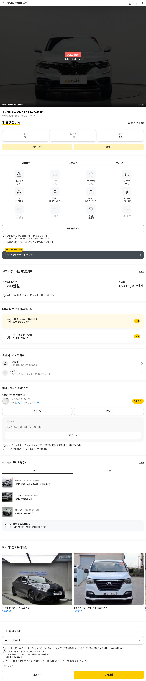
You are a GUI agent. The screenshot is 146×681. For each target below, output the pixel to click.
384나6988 (18, 3)
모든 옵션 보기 (73, 228)
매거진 (108, 470)
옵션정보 (26, 163)
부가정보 (120, 163)
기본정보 (73, 163)
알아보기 (73, 321)
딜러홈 (136, 401)
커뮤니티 (38, 470)
